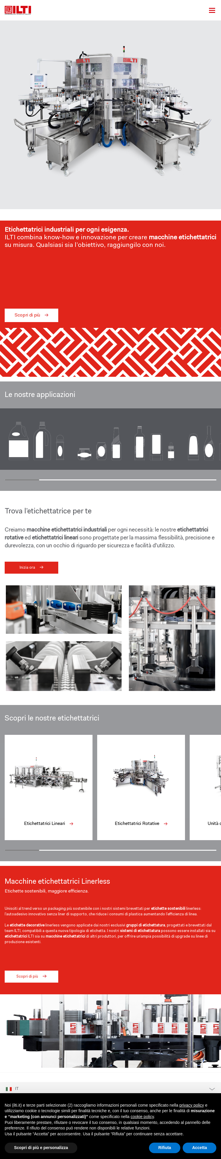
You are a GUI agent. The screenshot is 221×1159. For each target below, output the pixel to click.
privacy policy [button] (191, 1105)
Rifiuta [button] (164, 1147)
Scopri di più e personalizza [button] (41, 1147)
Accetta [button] (199, 1147)
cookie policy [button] (142, 1116)
